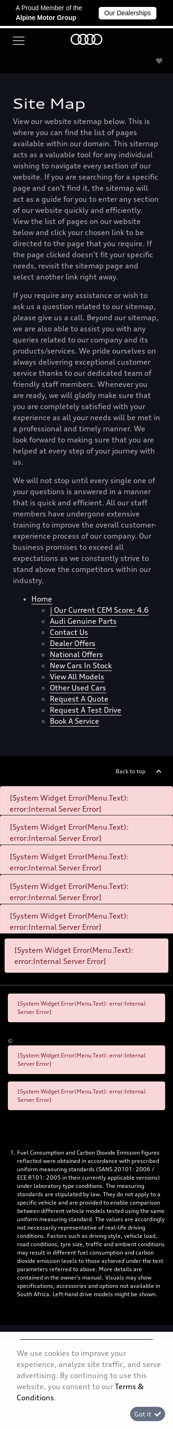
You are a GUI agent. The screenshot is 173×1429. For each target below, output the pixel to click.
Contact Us (69, 632)
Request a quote (79, 698)
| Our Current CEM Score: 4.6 (99, 610)
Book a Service (74, 721)
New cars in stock (81, 665)
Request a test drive (85, 709)
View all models (77, 676)
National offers (76, 654)
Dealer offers (72, 643)
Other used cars (78, 687)
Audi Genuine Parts (83, 621)
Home (41, 598)
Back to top (130, 771)
